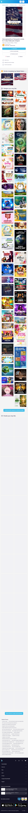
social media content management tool (8, 741)
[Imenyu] (26, 1)
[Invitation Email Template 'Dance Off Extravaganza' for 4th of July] (7, 544)
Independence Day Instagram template (8, 748)
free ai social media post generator (18, 729)
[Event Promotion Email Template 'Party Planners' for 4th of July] (7, 603)
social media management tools (18, 743)
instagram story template (6, 737)
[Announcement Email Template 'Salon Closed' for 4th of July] (21, 583)
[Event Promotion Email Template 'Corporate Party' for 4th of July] (7, 661)
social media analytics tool (6, 740)
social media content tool (19, 741)
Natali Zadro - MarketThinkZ (10, 45)
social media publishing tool (6, 746)
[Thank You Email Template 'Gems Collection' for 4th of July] (21, 564)
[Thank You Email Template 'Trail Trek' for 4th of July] (21, 642)
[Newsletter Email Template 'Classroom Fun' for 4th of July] (7, 427)
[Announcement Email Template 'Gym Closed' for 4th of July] (21, 544)
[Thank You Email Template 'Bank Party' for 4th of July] (7, 564)
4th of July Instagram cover (6, 751)
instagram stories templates (6, 735)
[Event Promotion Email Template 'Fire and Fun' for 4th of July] (7, 700)
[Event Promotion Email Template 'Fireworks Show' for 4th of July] (21, 486)
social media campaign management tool (18, 740)
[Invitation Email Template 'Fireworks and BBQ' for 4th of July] (7, 525)
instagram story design (15, 735)
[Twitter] (22, 760)
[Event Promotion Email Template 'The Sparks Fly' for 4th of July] (21, 700)
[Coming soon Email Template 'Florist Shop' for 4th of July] (7, 486)
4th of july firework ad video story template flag (16, 721)
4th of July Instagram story (16, 746)
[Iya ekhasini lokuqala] (1, 2)
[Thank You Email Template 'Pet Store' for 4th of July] (21, 681)
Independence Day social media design (17, 749)
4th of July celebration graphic (20, 748)
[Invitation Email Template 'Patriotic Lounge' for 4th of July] (21, 622)
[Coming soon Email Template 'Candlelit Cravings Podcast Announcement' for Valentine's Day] (21, 427)
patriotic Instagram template (6, 754)
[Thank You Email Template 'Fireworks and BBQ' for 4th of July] (21, 505)
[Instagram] (19, 760)
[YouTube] (25, 760)
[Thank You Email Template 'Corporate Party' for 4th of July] (7, 642)
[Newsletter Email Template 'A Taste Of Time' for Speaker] (7, 505)
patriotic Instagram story (6, 749)
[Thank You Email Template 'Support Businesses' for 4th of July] (7, 681)
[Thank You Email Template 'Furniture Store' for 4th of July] (21, 466)
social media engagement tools (7, 743)
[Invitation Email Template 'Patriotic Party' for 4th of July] (7, 622)
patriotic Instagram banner (16, 751)
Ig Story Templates (17, 732)
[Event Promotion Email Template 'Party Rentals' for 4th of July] (21, 525)
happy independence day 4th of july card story (9, 727)
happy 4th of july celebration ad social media (9, 724)
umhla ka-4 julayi (4, 721)
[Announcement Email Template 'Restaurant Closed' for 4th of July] (7, 583)
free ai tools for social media (6, 730)
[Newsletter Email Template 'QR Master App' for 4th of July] (7, 447)
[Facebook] (16, 760)
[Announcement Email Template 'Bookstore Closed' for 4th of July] (21, 447)
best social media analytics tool (7, 729)
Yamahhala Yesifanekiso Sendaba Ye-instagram (9, 738)
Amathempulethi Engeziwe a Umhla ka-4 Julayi (14, 410)
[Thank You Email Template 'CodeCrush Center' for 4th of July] (21, 603)
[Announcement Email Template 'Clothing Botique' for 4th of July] (7, 466)
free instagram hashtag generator (7, 732)
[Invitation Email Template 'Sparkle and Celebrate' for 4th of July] (21, 661)
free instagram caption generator (17, 730)
